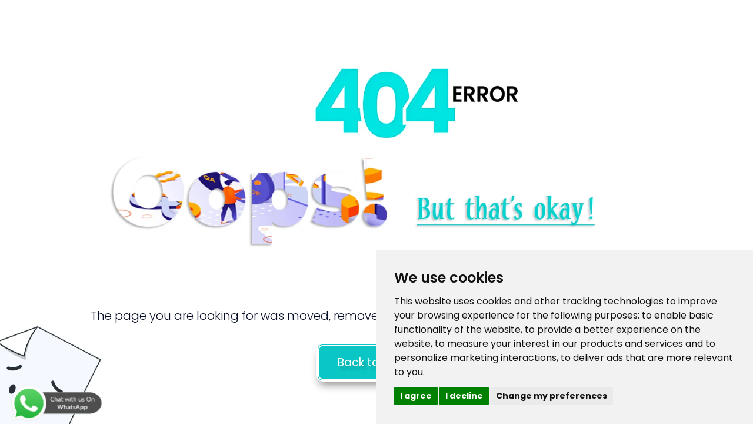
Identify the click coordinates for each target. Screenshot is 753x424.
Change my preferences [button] (551, 396)
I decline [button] (464, 396)
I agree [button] (416, 396)
